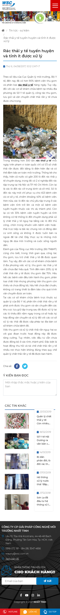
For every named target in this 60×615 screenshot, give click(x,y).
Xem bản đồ (12, 558)
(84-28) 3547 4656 (31, 548)
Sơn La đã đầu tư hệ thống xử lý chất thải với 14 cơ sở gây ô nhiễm (43, 501)
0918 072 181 (13, 548)
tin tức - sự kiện (19, 30)
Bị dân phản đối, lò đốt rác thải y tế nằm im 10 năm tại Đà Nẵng (43, 461)
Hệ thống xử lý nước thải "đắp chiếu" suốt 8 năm (43, 481)
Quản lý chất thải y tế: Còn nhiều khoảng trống (44, 420)
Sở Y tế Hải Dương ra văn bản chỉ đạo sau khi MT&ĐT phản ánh (43, 440)
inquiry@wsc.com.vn (17, 553)
